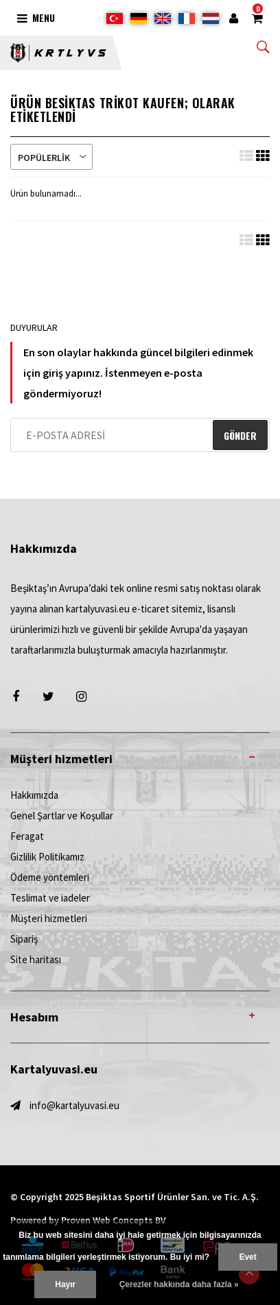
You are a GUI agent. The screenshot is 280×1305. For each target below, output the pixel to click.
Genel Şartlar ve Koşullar (61, 815)
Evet (247, 1257)
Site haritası (35, 959)
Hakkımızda (34, 794)
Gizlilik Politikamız (47, 856)
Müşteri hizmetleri (48, 918)
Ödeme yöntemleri (49, 877)
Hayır (65, 1284)
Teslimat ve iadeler (50, 897)
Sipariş (24, 938)
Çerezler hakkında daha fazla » (179, 1284)
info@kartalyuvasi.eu (74, 1105)
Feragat (27, 836)
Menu (36, 17)
